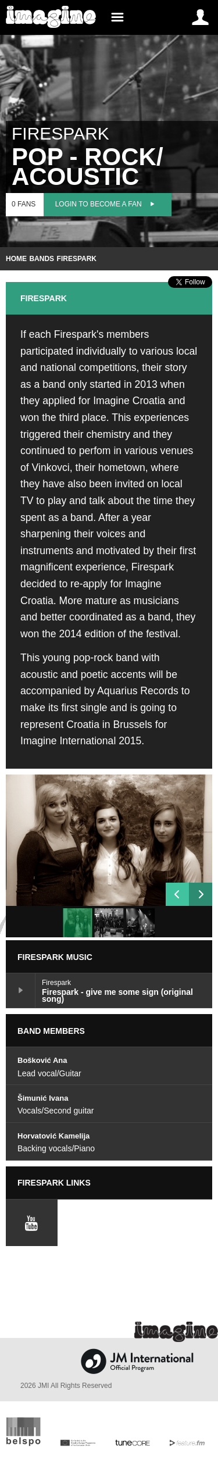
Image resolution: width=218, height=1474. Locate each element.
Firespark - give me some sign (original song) (20, 990)
